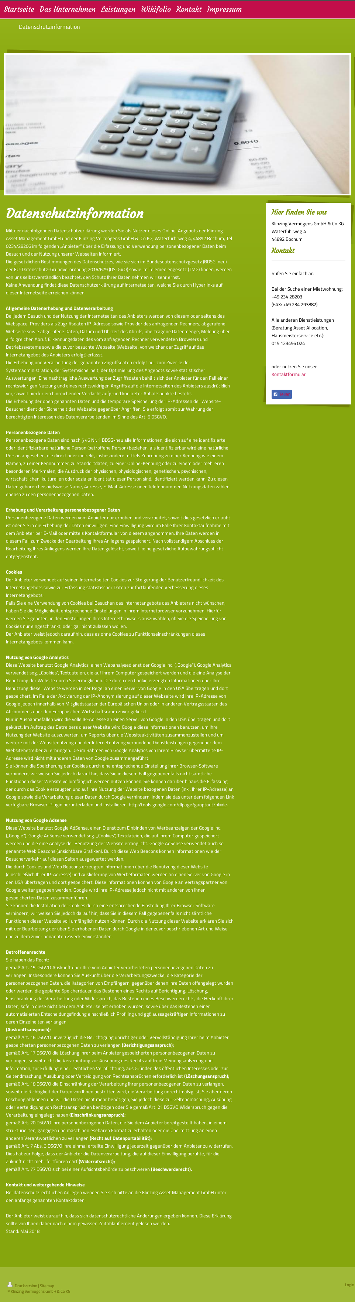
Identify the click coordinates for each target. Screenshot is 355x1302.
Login (349, 1285)
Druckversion (22, 1286)
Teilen (281, 394)
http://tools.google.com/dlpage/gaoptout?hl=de (178, 804)
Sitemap (47, 1286)
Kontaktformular (289, 374)
